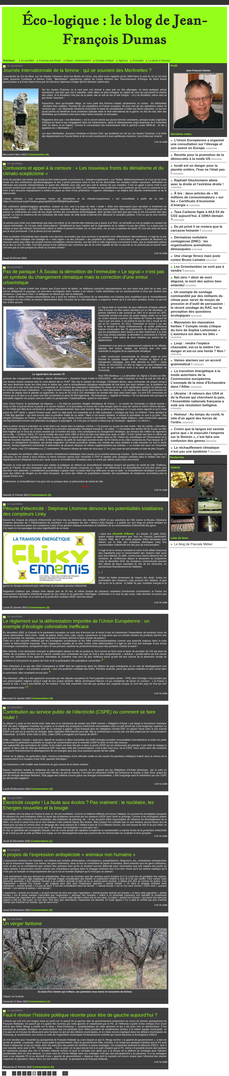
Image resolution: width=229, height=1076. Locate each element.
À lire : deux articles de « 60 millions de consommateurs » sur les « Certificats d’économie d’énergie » (198, 183)
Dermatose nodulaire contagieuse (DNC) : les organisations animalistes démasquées (195, 213)
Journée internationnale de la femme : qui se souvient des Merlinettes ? (71, 70)
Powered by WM (114, 1067)
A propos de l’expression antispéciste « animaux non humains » (63, 836)
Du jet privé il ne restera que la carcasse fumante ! (192, 203)
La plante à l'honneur (158, 60)
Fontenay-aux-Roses (48, 60)
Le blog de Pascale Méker (187, 458)
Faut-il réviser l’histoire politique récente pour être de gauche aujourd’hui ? (73, 995)
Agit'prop (122, 60)
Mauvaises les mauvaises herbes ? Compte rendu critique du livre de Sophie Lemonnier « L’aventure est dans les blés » (197, 276)
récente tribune (120, 524)
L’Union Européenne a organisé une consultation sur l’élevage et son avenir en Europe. (196, 143)
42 (61, 1054)
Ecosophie (136, 60)
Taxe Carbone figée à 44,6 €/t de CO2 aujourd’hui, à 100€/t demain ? (196, 194)
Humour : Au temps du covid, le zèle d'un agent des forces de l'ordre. (196, 341)
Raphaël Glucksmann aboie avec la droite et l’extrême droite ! (195, 172)
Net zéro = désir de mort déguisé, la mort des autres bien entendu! (195, 243)
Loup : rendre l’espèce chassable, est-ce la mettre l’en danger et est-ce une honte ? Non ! (197, 290)
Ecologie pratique (103, 60)
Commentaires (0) (37, 154)
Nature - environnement (76, 60)
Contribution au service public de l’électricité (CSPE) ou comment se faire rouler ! (80, 701)
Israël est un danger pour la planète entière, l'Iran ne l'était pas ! (195, 163)
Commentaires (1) (41, 823)
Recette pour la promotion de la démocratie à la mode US (193, 154)
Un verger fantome (21, 904)
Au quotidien (26, 60)
